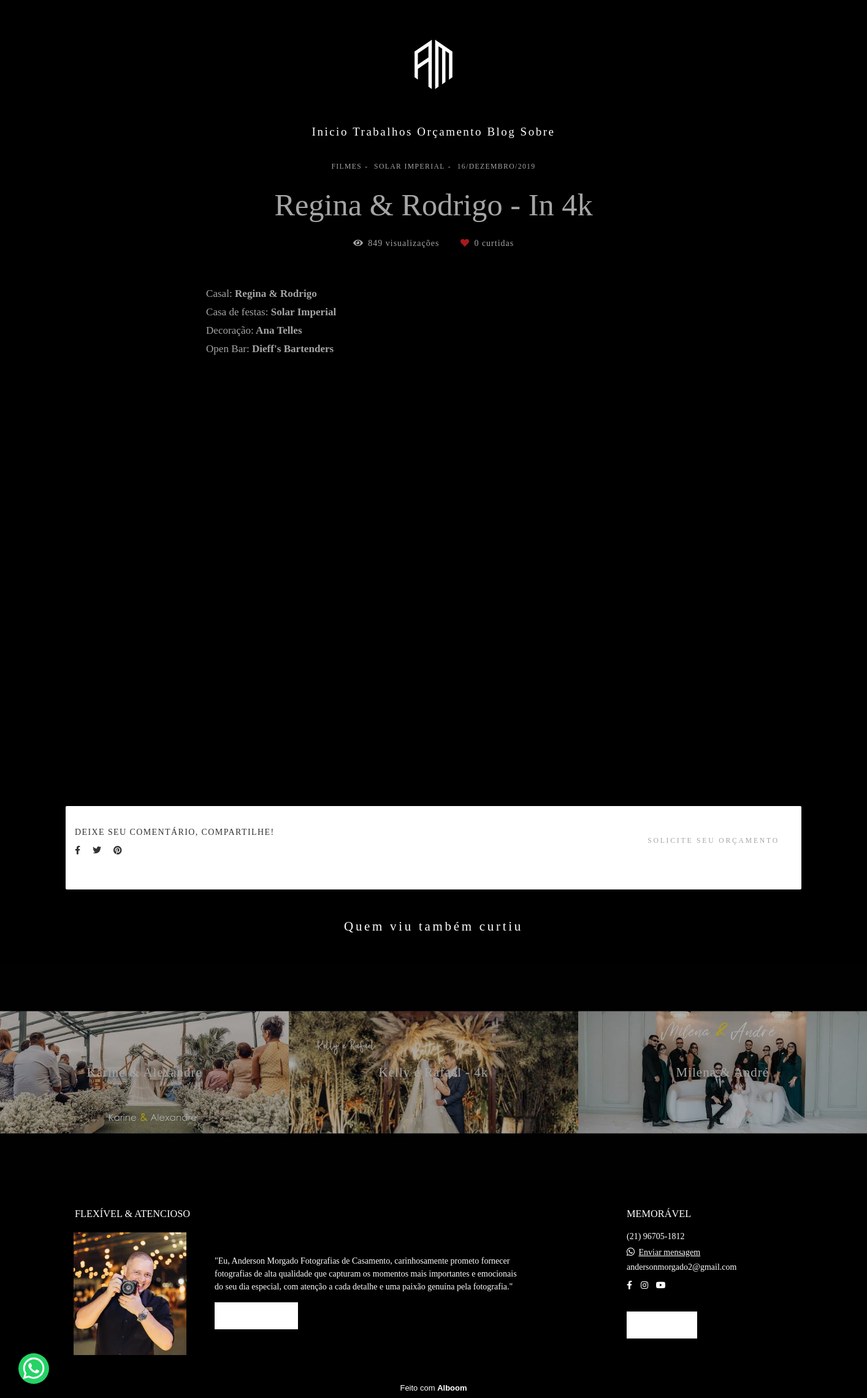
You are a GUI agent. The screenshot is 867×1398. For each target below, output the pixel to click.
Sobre (538, 131)
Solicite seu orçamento (713, 841)
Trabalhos (383, 131)
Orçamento (450, 131)
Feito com (433, 1387)
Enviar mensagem (670, 1252)
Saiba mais (256, 1315)
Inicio (330, 131)
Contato (662, 1325)
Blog (501, 131)
